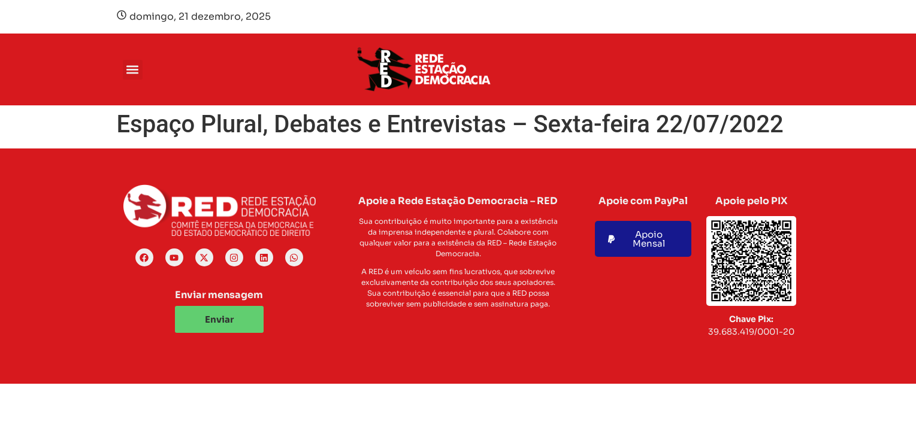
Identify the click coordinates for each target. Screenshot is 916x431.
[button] (133, 70)
